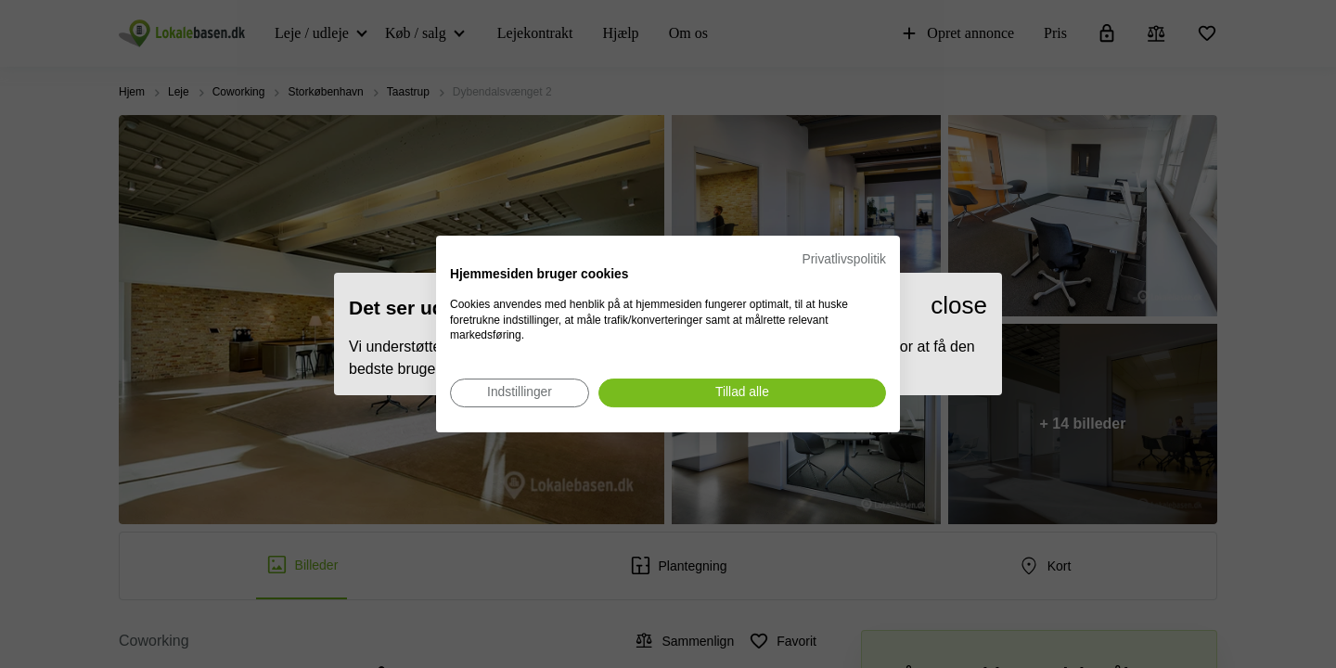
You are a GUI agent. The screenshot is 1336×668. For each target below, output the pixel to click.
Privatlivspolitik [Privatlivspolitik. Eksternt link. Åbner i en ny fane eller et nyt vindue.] (844, 259)
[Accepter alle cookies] (742, 393)
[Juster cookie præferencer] (519, 393)
